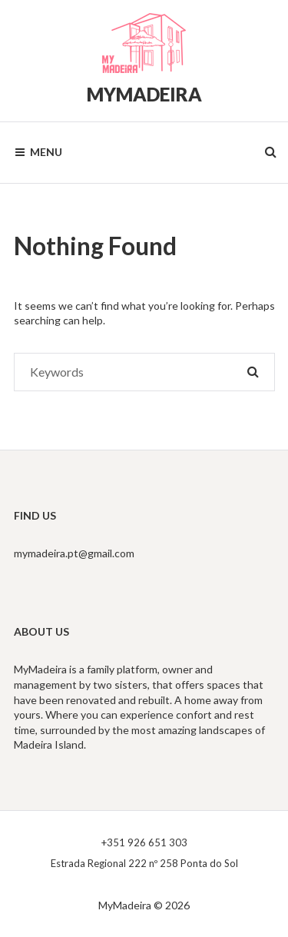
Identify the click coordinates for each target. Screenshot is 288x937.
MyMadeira (144, 94)
